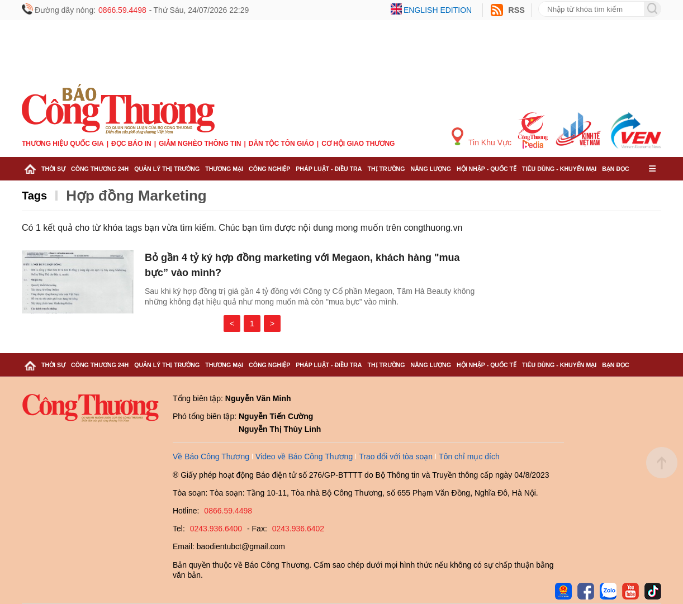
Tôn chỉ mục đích (469, 456)
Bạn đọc (615, 168)
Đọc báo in (131, 144)
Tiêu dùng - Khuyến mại (559, 168)
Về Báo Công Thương (211, 456)
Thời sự (53, 168)
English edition (438, 10)
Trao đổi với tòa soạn (396, 456)
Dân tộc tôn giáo (281, 144)
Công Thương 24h (100, 168)
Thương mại (224, 168)
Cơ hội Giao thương (358, 144)
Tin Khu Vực (481, 137)
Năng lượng (431, 168)
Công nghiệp (269, 168)
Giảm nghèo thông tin (200, 144)
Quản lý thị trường (167, 168)
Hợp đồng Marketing (136, 195)
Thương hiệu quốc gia (63, 144)
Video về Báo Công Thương (304, 456)
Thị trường (386, 168)
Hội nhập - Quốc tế (486, 168)
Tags (34, 195)
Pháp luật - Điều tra (329, 168)
